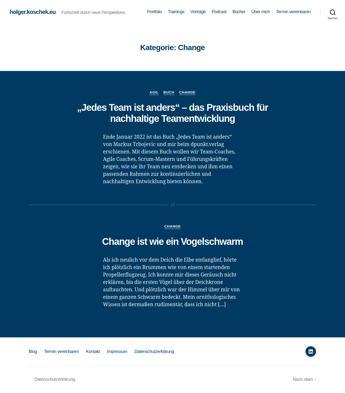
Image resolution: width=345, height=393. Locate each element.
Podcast (219, 11)
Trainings (176, 11)
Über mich (260, 11)
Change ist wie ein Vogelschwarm (172, 241)
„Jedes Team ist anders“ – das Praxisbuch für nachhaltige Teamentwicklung (172, 113)
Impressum (117, 351)
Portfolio (154, 11)
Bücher (238, 11)
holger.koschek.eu (33, 12)
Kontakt (93, 351)
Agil (154, 92)
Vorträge (198, 11)
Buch (168, 92)
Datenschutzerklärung (154, 351)
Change (187, 92)
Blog (33, 351)
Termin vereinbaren (293, 11)
